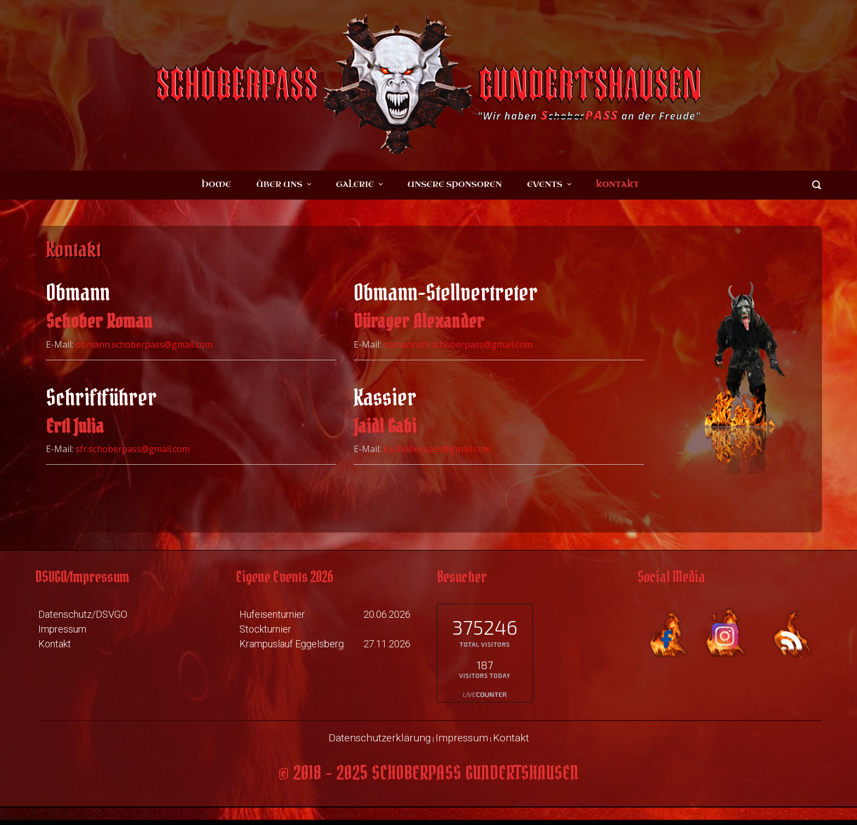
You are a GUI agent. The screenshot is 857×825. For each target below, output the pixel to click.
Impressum (62, 629)
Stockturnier (265, 629)
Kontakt (54, 644)
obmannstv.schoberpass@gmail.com (457, 344)
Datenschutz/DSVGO (82, 614)
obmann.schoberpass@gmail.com (144, 344)
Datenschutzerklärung (379, 738)
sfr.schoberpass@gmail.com (132, 449)
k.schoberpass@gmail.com (437, 449)
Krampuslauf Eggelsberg (291, 644)
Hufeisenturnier (272, 614)
